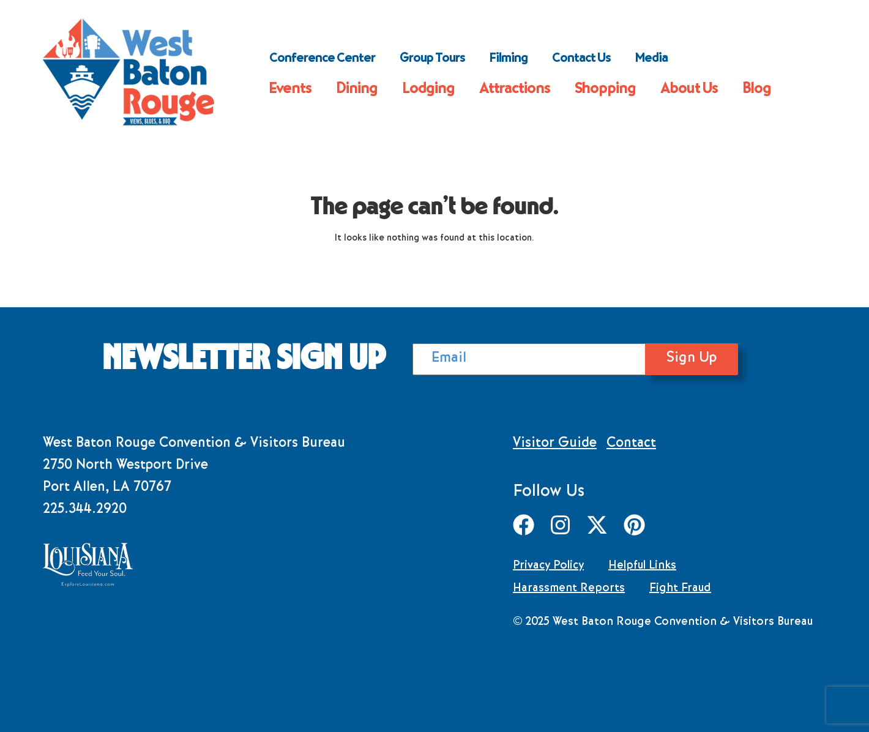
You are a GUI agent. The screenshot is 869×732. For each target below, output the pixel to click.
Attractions (514, 90)
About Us (689, 90)
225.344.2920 (85, 510)
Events (290, 90)
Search (701, 59)
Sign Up (722, 359)
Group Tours (432, 59)
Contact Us (581, 59)
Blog (756, 90)
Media (651, 59)
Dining (357, 90)
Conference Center (322, 59)
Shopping (605, 90)
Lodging (428, 90)
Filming (509, 59)
